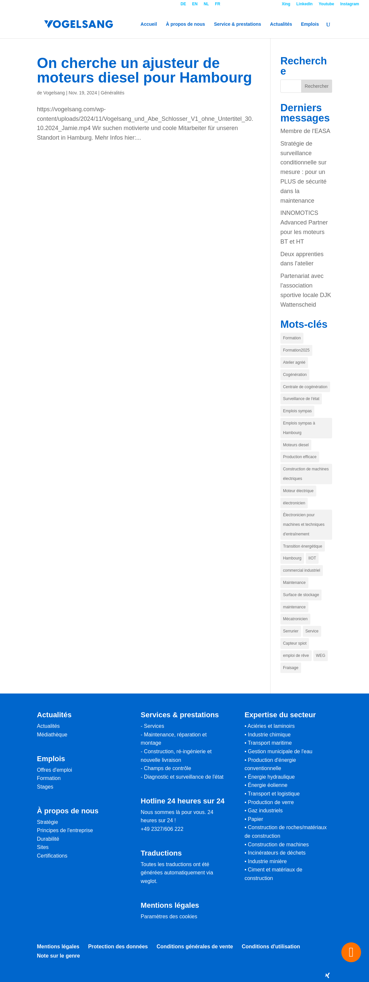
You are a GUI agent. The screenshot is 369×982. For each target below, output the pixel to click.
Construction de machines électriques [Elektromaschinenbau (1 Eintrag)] (306, 474)
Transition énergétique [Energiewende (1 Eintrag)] (302, 546)
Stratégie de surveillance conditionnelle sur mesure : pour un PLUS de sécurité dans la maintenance (303, 172)
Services (154, 726)
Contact (250, 4)
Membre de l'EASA (305, 131)
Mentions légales (58, 946)
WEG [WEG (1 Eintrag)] (321, 655)
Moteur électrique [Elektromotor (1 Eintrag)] (298, 491)
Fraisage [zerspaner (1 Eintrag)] (290, 667)
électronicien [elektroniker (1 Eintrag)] (294, 503)
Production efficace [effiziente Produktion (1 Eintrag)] (300, 457)
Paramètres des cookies (169, 916)
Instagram (349, 4)
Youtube (326, 4)
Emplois (310, 24)
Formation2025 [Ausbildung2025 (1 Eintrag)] (296, 350)
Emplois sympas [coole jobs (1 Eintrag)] (297, 411)
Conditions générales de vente (194, 946)
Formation (49, 778)
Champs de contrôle (167, 768)
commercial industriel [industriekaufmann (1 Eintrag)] (301, 570)
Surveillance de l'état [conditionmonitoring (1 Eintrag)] (301, 398)
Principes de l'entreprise (65, 830)
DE (183, 4)
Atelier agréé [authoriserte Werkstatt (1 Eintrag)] (294, 362)
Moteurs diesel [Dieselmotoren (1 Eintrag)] (296, 445)
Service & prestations (237, 24)
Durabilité (48, 839)
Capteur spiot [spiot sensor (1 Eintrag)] (294, 643)
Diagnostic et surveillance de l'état (183, 777)
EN (195, 4)
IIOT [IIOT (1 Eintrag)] (312, 558)
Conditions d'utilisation (271, 946)
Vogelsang (54, 92)
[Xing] (327, 975)
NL (206, 4)
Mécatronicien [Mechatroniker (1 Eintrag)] (295, 619)
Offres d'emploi (54, 770)
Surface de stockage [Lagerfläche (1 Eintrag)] (301, 595)
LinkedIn (305, 4)
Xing (286, 4)
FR (217, 4)
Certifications (52, 856)
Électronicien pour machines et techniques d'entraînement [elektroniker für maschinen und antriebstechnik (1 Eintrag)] (304, 524)
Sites (43, 847)
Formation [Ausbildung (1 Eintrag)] (292, 338)
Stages (45, 787)
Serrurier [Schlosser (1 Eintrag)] (290, 631)
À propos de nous (185, 24)
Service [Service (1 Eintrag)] (312, 631)
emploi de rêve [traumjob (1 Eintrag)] (296, 655)
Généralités (113, 92)
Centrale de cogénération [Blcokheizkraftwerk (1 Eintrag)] (305, 387)
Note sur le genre (58, 956)
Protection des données (118, 946)
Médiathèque (52, 734)
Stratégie (47, 822)
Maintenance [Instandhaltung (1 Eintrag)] (294, 582)
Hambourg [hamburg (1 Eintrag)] (292, 558)
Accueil (149, 24)
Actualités (281, 24)
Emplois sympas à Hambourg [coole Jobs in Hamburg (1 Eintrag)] (299, 428)
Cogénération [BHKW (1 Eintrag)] (295, 374)
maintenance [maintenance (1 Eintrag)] (294, 607)
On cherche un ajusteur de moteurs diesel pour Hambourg (144, 70)
